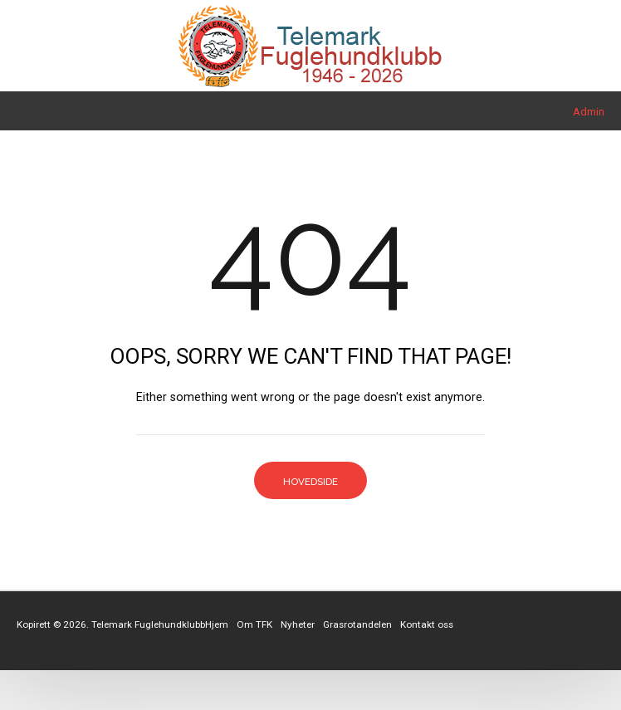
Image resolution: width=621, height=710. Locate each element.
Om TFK (254, 624)
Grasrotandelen (357, 624)
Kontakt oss (426, 624)
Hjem (216, 624)
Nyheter (298, 624)
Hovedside (310, 481)
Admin (588, 111)
